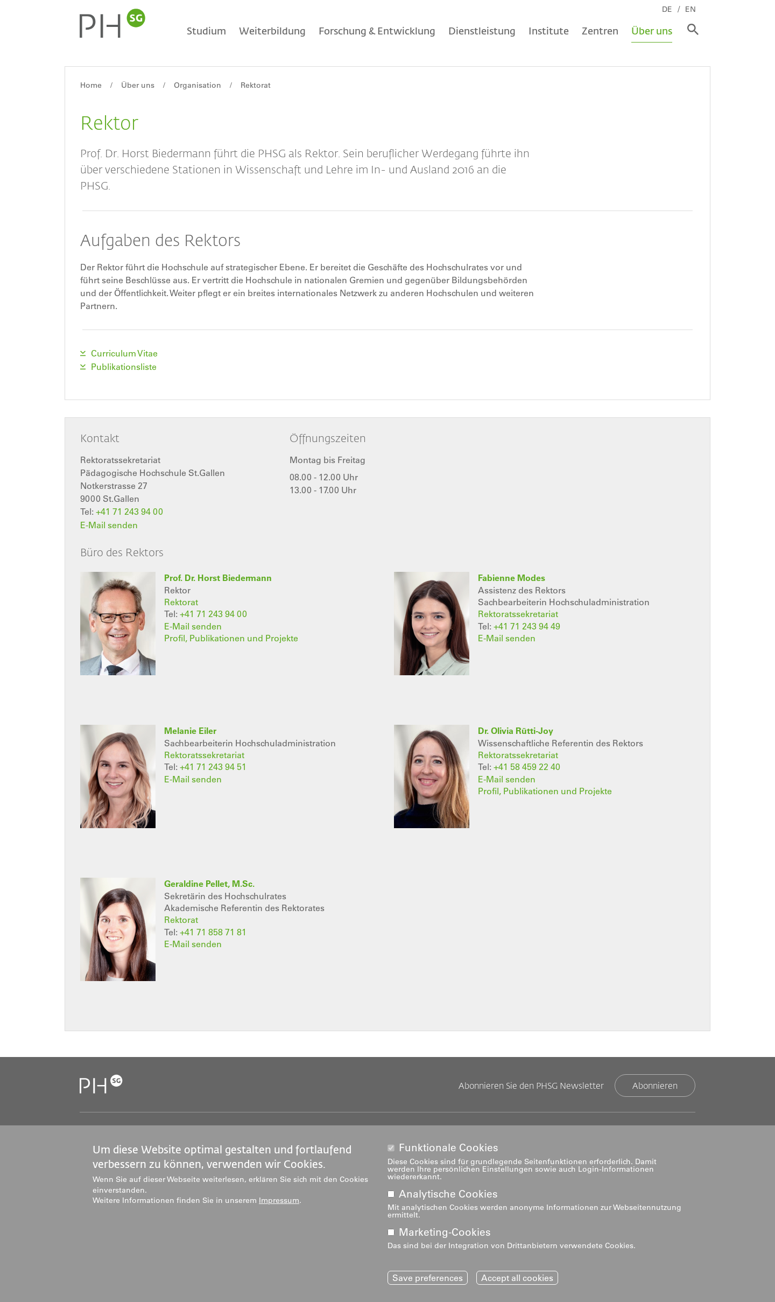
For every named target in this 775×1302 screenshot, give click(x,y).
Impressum (279, 1200)
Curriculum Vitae (124, 353)
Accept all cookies (517, 1277)
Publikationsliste (124, 366)
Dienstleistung (481, 30)
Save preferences (427, 1277)
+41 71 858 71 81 (213, 930)
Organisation (197, 85)
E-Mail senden (109, 523)
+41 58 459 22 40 (527, 765)
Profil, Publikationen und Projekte (231, 636)
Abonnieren (655, 1083)
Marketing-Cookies (445, 1232)
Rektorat (256, 85)
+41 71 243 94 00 (129, 510)
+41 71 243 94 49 (527, 624)
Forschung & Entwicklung (376, 30)
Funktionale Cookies (448, 1148)
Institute (547, 30)
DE (669, 9)
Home (91, 85)
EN (692, 9)
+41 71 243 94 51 (213, 765)
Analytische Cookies (448, 1194)
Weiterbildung (271, 30)
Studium (205, 30)
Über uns (650, 30)
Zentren (599, 30)
